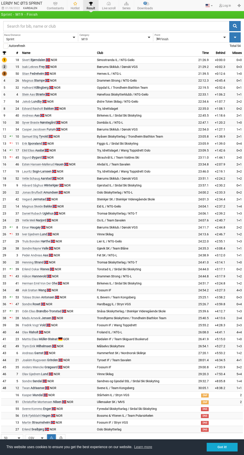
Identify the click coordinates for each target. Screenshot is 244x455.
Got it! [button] (222, 447)
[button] (209, 5)
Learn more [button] (143, 447)
